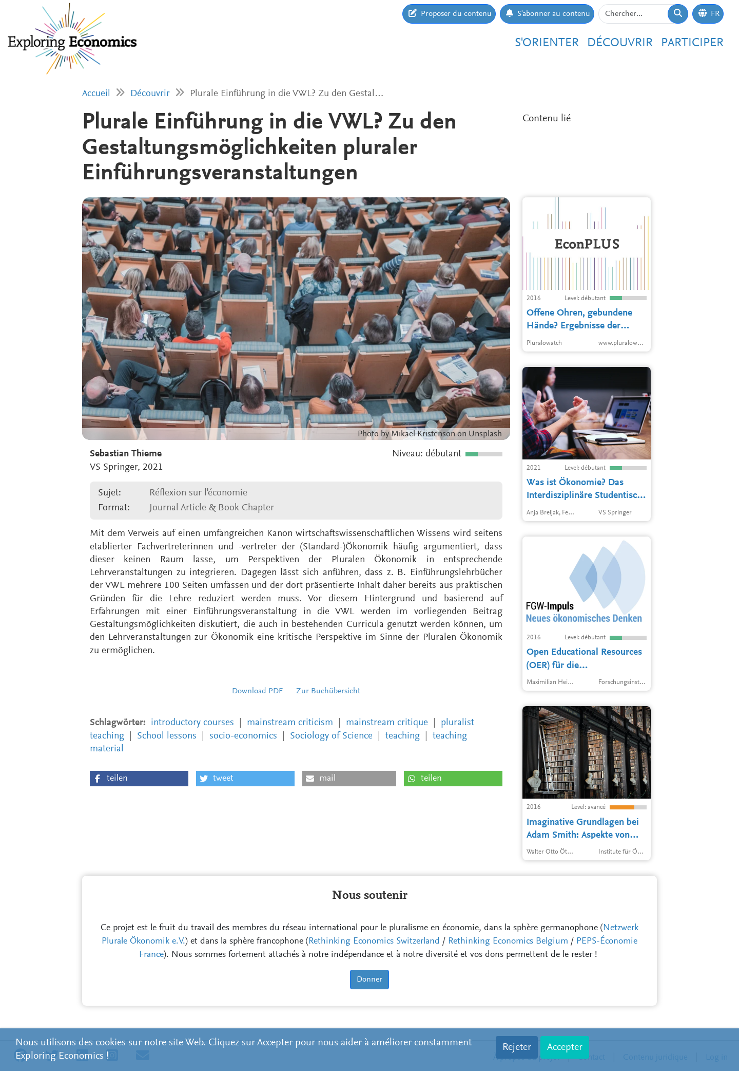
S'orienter (547, 43)
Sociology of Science (331, 736)
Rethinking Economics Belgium (508, 941)
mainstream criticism (290, 723)
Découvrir (620, 43)
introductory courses (192, 723)
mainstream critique (387, 723)
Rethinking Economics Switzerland (374, 941)
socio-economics (243, 736)
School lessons (167, 736)
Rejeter (516, 1047)
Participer (692, 43)
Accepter (564, 1047)
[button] (139, 778)
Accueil (96, 94)
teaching (402, 736)
